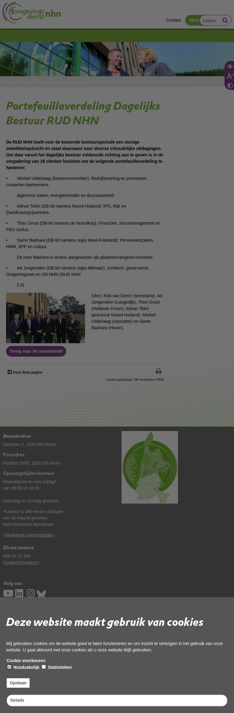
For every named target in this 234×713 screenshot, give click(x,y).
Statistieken (57, 667)
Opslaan (18, 682)
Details (17, 700)
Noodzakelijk (23, 667)
